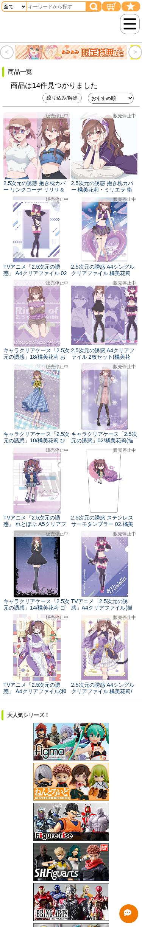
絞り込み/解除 (62, 98)
